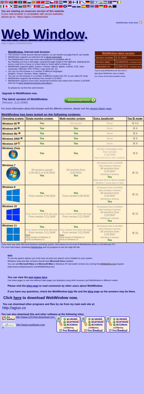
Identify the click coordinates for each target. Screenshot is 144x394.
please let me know (68, 244)
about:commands (54, 57)
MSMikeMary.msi (108, 264)
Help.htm (72, 247)
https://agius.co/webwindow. (32, 16)
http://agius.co (14, 308)
